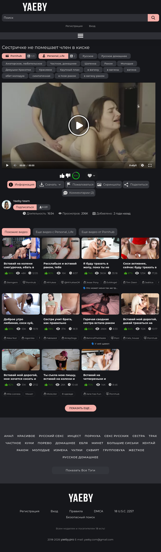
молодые (41, 450)
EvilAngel (110, 282)
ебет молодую (15, 75)
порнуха (93, 436)
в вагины (113, 69)
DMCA (98, 511)
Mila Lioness (12, 393)
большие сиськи (123, 443)
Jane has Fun (92, 393)
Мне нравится (62, 175)
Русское (88, 56)
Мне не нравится (67, 175)
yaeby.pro (67, 539)
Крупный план (69, 69)
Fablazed (50, 338)
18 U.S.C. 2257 (124, 511)
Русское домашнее (114, 56)
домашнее (65, 443)
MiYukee (50, 282)
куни (29, 443)
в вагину (93, 69)
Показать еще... (80, 408)
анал (9, 436)
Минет (29, 393)
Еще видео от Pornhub (98, 232)
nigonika (28, 338)
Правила (76, 511)
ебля (83, 443)
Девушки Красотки (18, 69)
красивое (26, 436)
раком (22, 450)
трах (153, 436)
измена (61, 450)
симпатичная (41, 75)
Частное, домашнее (63, 63)
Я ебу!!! (133, 165)
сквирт (92, 450)
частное (13, 443)
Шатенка (90, 63)
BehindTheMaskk (95, 338)
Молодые (127, 63)
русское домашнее (81, 457)
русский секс (51, 436)
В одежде (67, 393)
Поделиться (139, 184)
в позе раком (67, 75)
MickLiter (50, 393)
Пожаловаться (83, 184)
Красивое (45, 69)
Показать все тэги (80, 470)
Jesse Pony (91, 282)
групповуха (114, 450)
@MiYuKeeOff (70, 282)
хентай (148, 443)
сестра (138, 436)
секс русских (116, 436)
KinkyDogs (69, 338)
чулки (77, 450)
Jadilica (147, 282)
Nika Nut (10, 338)
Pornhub (29, 282)
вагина (132, 69)
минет (97, 443)
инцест (74, 436)
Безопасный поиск (80, 517)
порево (45, 443)
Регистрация (74, 25)
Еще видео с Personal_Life (54, 232)
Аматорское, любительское (24, 63)
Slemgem (11, 282)
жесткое (136, 450)
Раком (108, 63)
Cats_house (131, 338)
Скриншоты (111, 184)
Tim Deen (130, 282)
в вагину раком (94, 75)
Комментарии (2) (81, 192)
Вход (92, 25)
